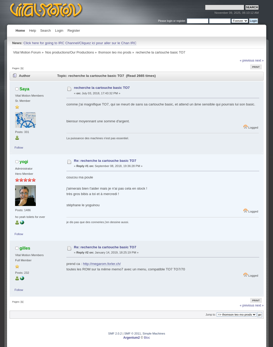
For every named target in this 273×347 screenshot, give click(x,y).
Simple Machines (153, 333)
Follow (19, 147)
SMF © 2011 (132, 333)
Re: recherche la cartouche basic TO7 (105, 161)
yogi (23, 161)
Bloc (147, 337)
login (170, 20)
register (180, 20)
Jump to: (211, 314)
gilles (24, 248)
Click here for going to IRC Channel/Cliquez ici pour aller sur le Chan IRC (79, 43)
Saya (24, 88)
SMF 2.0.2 (115, 333)
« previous (247, 60)
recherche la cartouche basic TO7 (102, 88)
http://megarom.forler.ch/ (102, 264)
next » (259, 60)
